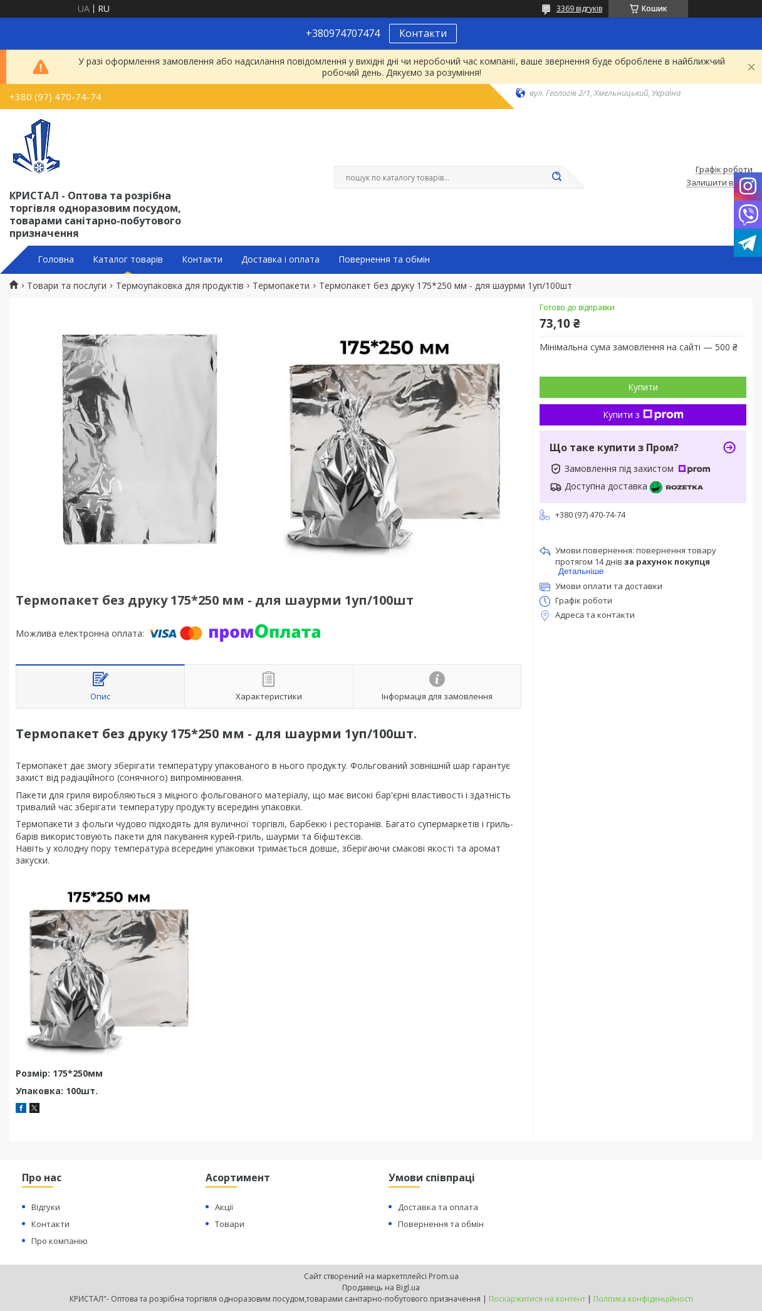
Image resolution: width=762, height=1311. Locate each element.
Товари (229, 1224)
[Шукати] (556, 177)
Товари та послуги (67, 285)
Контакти (423, 33)
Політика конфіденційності (643, 1298)
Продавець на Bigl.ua (381, 1287)
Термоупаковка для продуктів (180, 285)
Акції (224, 1207)
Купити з (643, 414)
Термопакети (281, 285)
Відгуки (45, 1207)
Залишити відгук (719, 183)
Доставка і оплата (280, 259)
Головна (56, 259)
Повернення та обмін (384, 259)
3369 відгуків (579, 8)
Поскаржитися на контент (537, 1298)
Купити (643, 387)
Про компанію (59, 1240)
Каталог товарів (128, 259)
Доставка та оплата (438, 1207)
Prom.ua (444, 1276)
